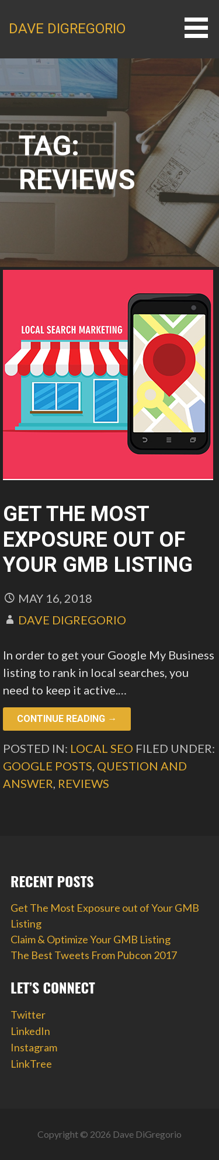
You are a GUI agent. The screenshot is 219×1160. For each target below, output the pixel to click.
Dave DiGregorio (67, 28)
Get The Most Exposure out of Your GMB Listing (98, 539)
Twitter (28, 1014)
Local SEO (101, 748)
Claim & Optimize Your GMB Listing (91, 939)
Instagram (34, 1047)
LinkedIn (30, 1030)
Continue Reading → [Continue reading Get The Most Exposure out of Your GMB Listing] (67, 718)
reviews (83, 783)
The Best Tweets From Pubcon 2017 (94, 955)
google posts (47, 766)
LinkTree (31, 1063)
